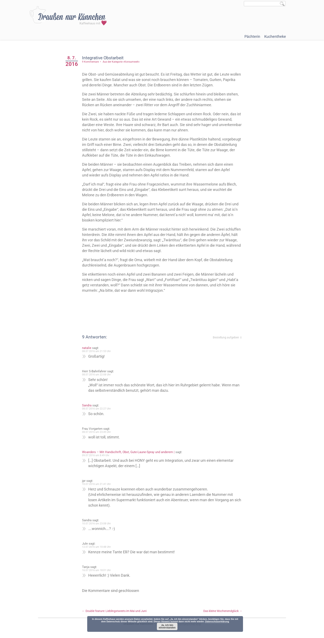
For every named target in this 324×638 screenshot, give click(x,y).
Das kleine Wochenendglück (222, 611)
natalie (86, 348)
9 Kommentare (90, 61)
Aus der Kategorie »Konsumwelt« (121, 61)
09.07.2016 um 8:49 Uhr (95, 455)
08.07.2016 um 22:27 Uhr (96, 408)
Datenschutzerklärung (217, 621)
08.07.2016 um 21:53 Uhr (96, 351)
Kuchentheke (275, 36)
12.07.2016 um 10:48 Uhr (96, 546)
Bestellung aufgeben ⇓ (227, 337)
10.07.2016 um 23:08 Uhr (96, 523)
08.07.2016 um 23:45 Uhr (96, 432)
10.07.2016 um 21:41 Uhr (96, 484)
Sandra (87, 405)
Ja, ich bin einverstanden (167, 626)
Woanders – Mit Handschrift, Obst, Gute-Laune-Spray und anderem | (128, 452)
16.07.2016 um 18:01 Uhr (96, 570)
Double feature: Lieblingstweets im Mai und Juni (114, 611)
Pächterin (252, 36)
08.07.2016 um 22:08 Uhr (96, 374)
